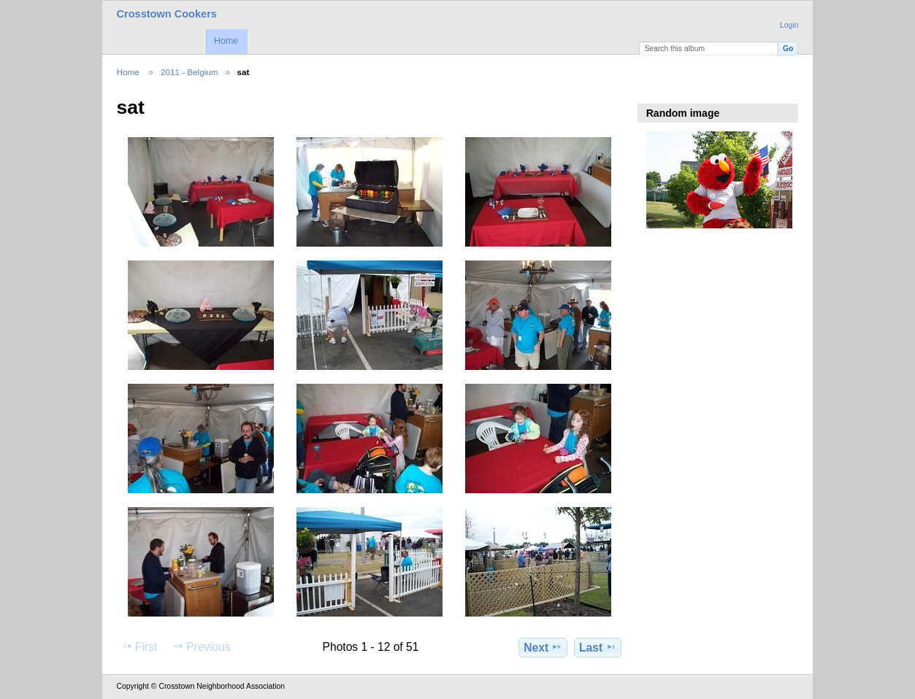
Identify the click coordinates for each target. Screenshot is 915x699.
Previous (201, 646)
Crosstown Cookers (167, 14)
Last (597, 647)
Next (543, 647)
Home (226, 41)
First (139, 646)
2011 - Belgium (189, 72)
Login (789, 25)
